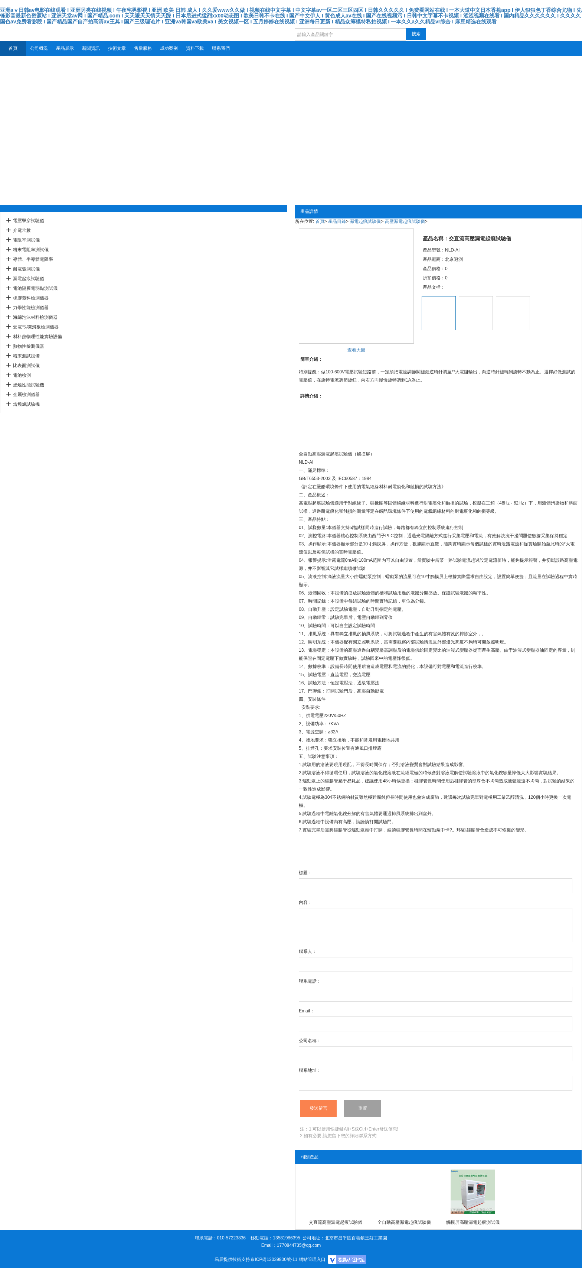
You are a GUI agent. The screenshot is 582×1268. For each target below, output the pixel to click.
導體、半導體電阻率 (33, 259)
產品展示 (65, 48)
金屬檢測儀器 (26, 394)
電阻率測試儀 (26, 240)
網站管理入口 (312, 1259)
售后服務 (143, 48)
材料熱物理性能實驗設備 (37, 336)
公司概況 (39, 48)
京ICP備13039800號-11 (273, 1259)
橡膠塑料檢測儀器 (31, 298)
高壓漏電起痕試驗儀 (405, 221)
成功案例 (169, 48)
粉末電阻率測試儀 (31, 249)
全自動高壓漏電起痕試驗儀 (404, 1222)
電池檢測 (22, 375)
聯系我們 (221, 48)
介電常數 (22, 230)
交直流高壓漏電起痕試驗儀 (335, 1222)
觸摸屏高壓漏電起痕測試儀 (473, 1222)
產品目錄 (337, 221)
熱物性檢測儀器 (28, 346)
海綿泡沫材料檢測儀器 (35, 317)
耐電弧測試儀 (26, 269)
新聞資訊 (91, 48)
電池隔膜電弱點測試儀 (35, 288)
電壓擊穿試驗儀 (28, 220)
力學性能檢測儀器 (31, 307)
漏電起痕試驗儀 (28, 278)
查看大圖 (356, 350)
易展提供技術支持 (232, 1259)
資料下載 (195, 48)
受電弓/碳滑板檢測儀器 (36, 327)
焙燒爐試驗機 (26, 404)
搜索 (416, 33)
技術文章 (117, 48)
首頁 (13, 48)
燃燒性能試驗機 (28, 384)
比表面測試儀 (26, 365)
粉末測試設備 (26, 356)
